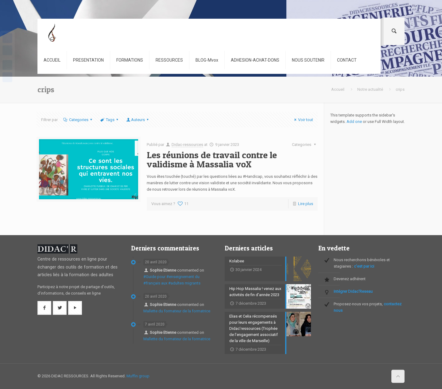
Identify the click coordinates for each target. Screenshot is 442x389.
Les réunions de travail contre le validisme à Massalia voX (212, 159)
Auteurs (138, 119)
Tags (109, 119)
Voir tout (303, 119)
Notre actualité (370, 89)
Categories (78, 119)
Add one (354, 121)
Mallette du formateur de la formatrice (176, 311)
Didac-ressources (187, 144)
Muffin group (137, 376)
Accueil (337, 89)
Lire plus (305, 203)
